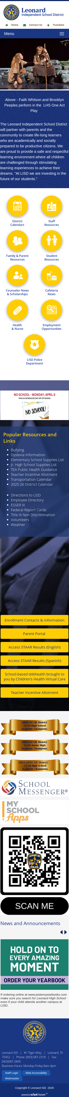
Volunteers (20, 537)
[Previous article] (61, 950)
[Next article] (65, 950)
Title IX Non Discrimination (33, 532)
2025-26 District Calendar (32, 502)
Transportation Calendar (31, 497)
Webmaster (12, 1078)
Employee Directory (27, 517)
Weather (18, 542)
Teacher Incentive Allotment (34, 492)
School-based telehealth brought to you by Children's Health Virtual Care (35, 694)
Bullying (17, 467)
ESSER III (18, 522)
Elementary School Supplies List (37, 477)
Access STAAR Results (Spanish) (34, 678)
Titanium (38, 1094)
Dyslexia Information (28, 472)
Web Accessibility (36, 1072)
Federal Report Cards (28, 527)
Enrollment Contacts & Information (34, 638)
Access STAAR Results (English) (34, 665)
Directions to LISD (26, 512)
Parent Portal (34, 651)
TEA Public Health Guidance (34, 487)
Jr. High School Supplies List (34, 482)
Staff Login (11, 1072)
